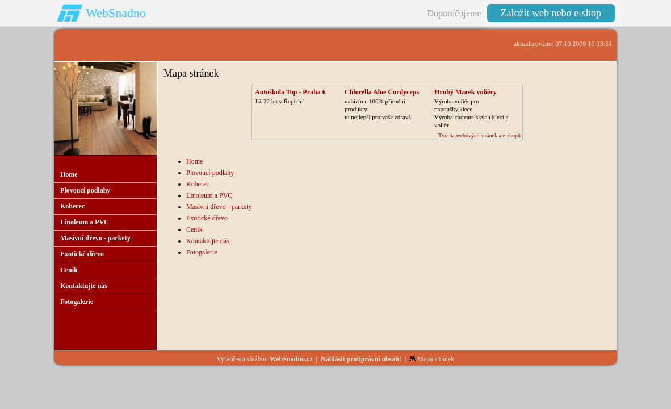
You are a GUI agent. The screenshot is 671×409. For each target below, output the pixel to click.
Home (194, 161)
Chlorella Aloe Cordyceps (382, 92)
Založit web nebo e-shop (551, 13)
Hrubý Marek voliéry (465, 92)
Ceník (194, 229)
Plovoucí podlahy (210, 173)
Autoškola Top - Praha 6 (290, 92)
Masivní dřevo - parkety (219, 207)
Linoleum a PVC (209, 195)
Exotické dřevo (207, 218)
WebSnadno (116, 13)
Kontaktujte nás (207, 241)
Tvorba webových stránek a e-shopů (479, 135)
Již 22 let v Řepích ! (280, 101)
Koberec (197, 184)
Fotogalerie (201, 252)
